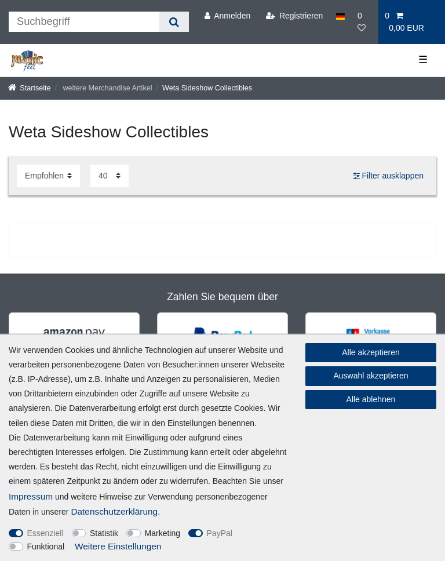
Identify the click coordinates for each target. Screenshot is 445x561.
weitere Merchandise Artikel (106, 88)
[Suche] (174, 22)
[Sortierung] (48, 176)
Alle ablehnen (371, 399)
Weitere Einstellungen (118, 546)
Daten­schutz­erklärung (114, 511)
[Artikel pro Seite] (109, 176)
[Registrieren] (294, 16)
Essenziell (45, 533)
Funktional (46, 546)
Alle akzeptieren (371, 352)
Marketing (162, 533)
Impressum (31, 496)
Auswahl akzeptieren (370, 375)
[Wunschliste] (364, 22)
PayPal (219, 533)
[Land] (340, 16)
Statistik (104, 533)
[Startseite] (29, 88)
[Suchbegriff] (84, 22)
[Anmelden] (227, 16)
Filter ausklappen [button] (388, 176)
